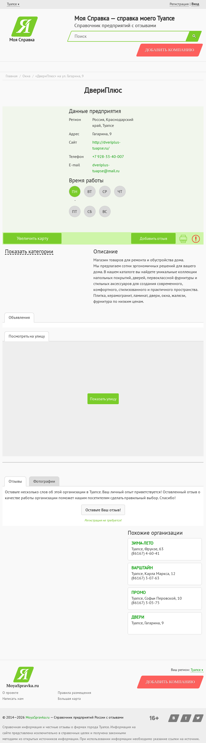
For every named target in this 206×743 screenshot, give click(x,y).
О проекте (10, 692)
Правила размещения (74, 692)
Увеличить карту (32, 238)
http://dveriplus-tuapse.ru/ (106, 145)
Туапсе (196, 669)
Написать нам (12, 698)
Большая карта (69, 698)
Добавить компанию (169, 50)
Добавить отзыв (153, 238)
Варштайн (142, 568)
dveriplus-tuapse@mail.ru (106, 167)
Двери (137, 617)
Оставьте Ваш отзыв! (103, 509)
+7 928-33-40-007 (108, 156)
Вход (195, 4)
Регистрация (179, 4)
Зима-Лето (142, 543)
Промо (138, 592)
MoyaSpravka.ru (38, 717)
